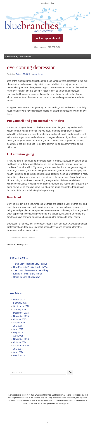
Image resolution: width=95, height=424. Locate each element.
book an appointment (47, 38)
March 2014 (19, 355)
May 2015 (18, 332)
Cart (52, 3)
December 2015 (21, 313)
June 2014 (18, 352)
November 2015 (21, 316)
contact (43, 47)
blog (36, 47)
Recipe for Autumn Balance (23, 238)
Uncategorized (22, 245)
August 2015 (19, 322)
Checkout (44, 3)
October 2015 (19, 319)
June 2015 (18, 329)
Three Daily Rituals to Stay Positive (30, 264)
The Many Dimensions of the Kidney (30, 270)
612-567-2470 (54, 47)
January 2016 (19, 309)
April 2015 (18, 335)
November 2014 (21, 339)
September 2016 (21, 306)
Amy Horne (38, 74)
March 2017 (19, 299)
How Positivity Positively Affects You (30, 267)
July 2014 (18, 349)
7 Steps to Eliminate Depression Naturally (65, 238)
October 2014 (19, 342)
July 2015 (18, 326)
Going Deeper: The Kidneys (26, 277)
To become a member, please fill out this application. (49, 403)
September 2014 (21, 345)
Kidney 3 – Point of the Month (27, 273)
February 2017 (20, 303)
